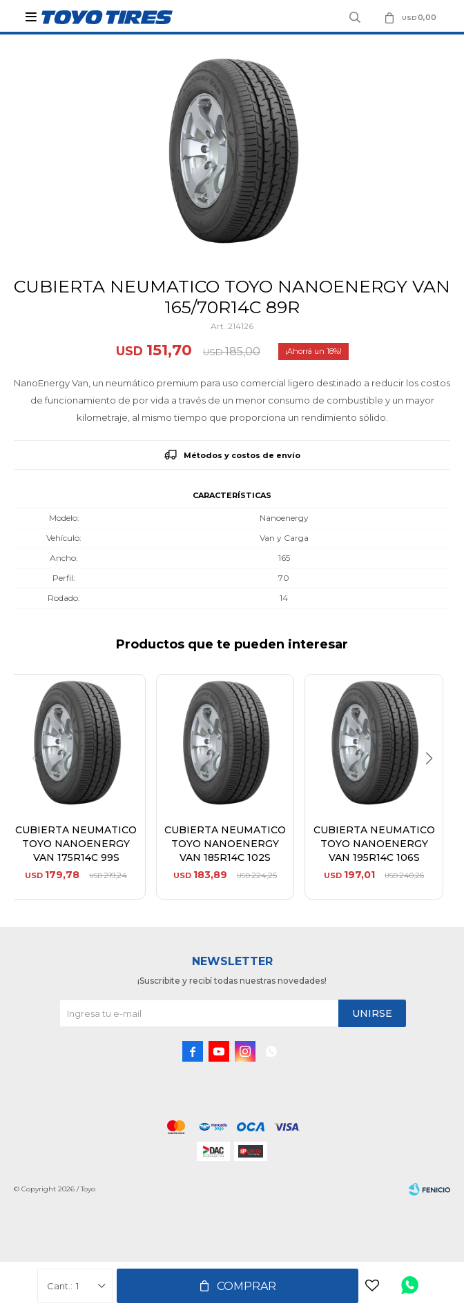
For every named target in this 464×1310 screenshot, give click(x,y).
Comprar (246, 1286)
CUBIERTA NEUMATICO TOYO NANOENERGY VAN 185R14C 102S (225, 844)
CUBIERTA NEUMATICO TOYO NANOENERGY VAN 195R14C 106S (374, 844)
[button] (434, 786)
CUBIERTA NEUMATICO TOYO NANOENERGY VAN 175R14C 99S (76, 844)
